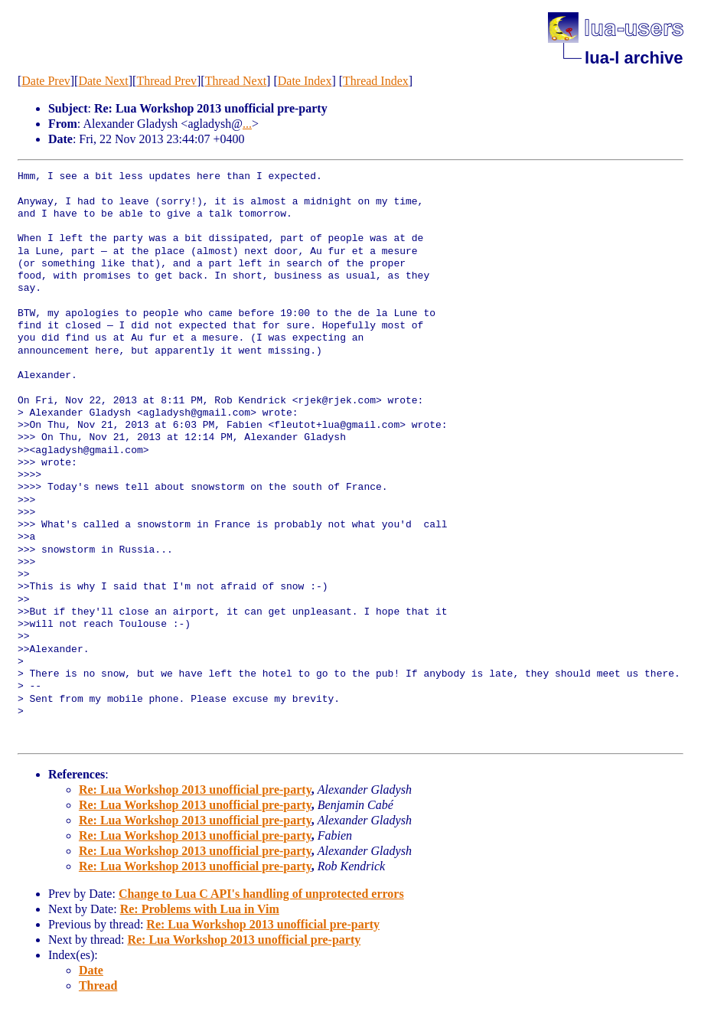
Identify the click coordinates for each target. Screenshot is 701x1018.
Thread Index (376, 80)
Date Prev (45, 80)
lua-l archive (634, 57)
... (247, 123)
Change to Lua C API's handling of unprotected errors (261, 893)
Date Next (103, 80)
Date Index (305, 80)
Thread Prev (166, 80)
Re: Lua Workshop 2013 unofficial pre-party (195, 789)
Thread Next (235, 80)
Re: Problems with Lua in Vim (199, 908)
